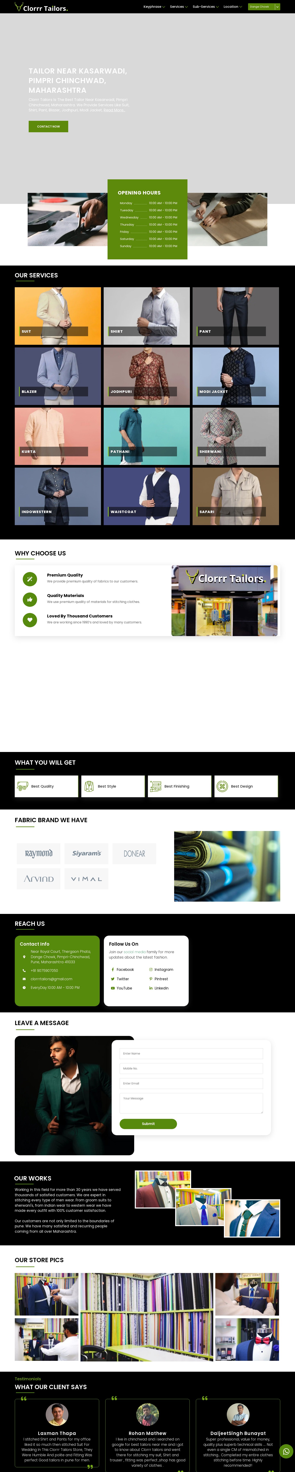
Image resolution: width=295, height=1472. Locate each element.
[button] (48, 126)
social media (135, 952)
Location (233, 6)
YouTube (120, 988)
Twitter (119, 979)
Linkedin (158, 988)
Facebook (121, 969)
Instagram (160, 969)
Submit (148, 1123)
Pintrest (157, 979)
